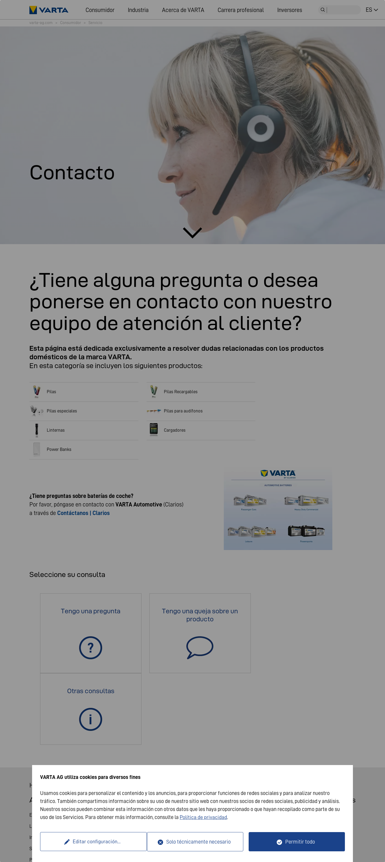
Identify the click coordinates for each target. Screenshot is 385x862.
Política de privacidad (203, 817)
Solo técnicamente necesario (198, 842)
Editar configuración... (94, 842)
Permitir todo (300, 842)
